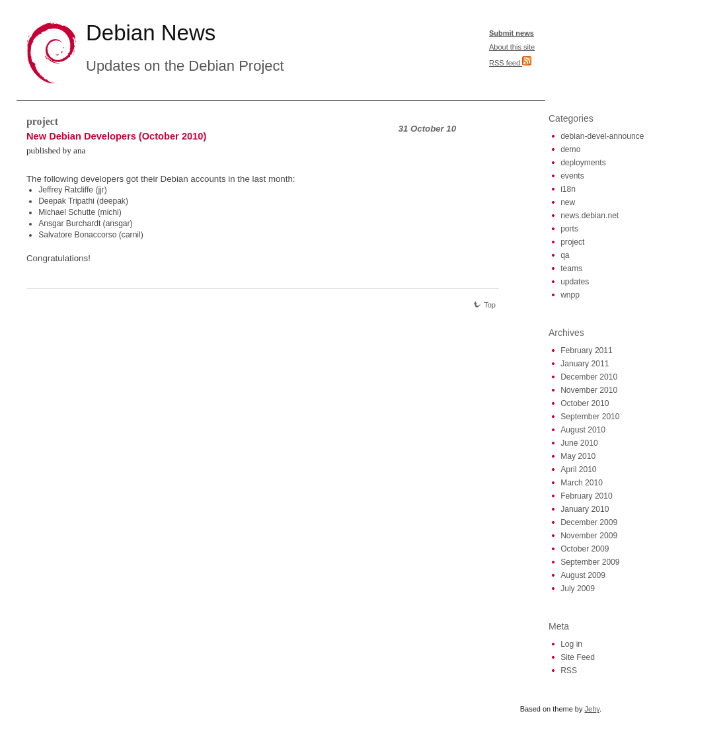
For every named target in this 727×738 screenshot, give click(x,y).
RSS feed (510, 63)
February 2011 (586, 350)
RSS (568, 670)
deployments (583, 162)
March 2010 (581, 482)
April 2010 (578, 469)
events (572, 176)
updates (574, 281)
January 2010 (584, 509)
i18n (568, 189)
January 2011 (584, 363)
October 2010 (584, 403)
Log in (571, 644)
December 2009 (588, 522)
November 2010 (588, 390)
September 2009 (589, 562)
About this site (512, 47)
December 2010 (588, 377)
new (567, 202)
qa (564, 255)
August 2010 (582, 429)
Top (484, 305)
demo (570, 149)
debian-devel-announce (602, 136)
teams (571, 268)
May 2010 (577, 456)
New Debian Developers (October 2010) (116, 136)
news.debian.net (589, 215)
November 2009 (588, 535)
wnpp (570, 295)
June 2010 (579, 443)
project (42, 121)
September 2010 (589, 416)
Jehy (592, 709)
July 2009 (577, 588)
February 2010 (586, 496)
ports (569, 228)
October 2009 (584, 549)
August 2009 (582, 575)
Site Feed (577, 657)
